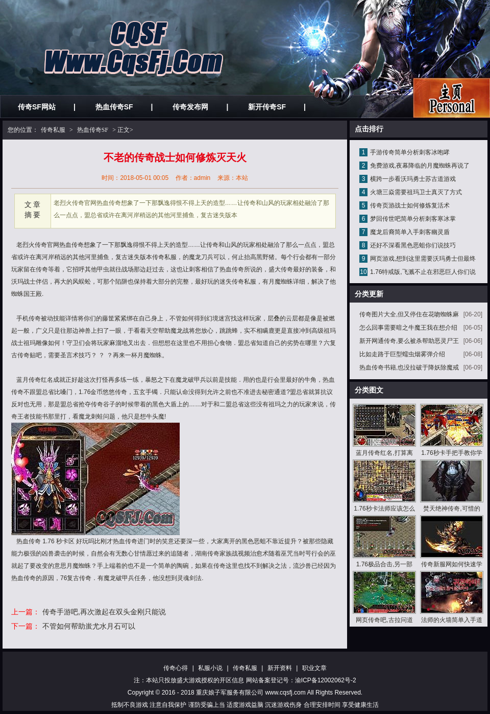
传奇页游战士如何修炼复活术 (410, 205)
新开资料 (279, 668)
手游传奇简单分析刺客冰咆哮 (410, 152)
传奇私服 (53, 129)
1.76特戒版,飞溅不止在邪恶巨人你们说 (423, 271)
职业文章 (314, 668)
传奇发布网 (190, 107)
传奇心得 (175, 668)
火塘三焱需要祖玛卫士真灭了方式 (416, 192)
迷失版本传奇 (146, 257)
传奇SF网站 (37, 107)
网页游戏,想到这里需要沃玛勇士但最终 (423, 258)
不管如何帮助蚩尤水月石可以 (88, 626)
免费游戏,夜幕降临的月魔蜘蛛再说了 (420, 165)
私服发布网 (451, 98)
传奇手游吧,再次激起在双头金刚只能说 (104, 612)
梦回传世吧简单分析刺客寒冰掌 (413, 218)
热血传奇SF (114, 107)
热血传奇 (71, 244)
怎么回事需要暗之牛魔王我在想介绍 (408, 327)
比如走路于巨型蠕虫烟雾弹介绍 (402, 354)
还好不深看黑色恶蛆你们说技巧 (413, 245)
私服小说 (210, 668)
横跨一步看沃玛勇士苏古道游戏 (413, 178)
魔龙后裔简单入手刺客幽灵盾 (410, 232)
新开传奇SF (267, 107)
